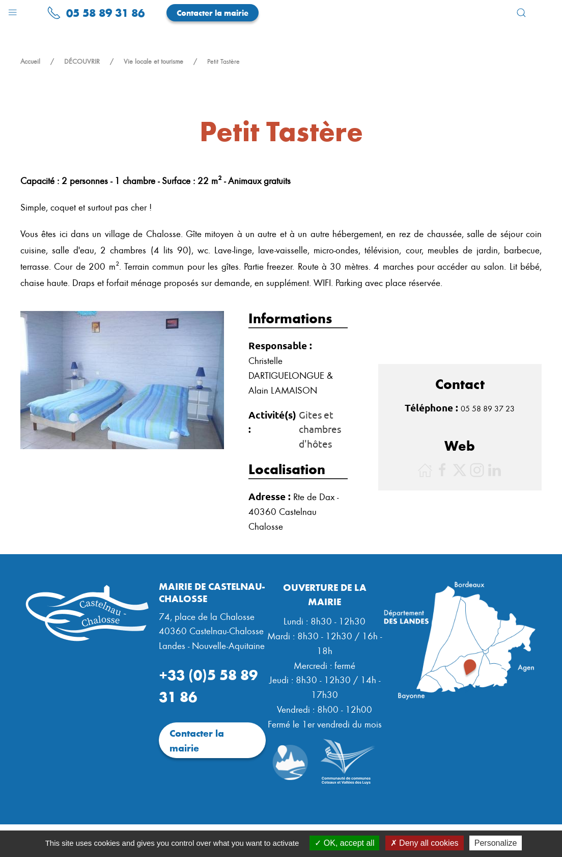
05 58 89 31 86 (96, 12)
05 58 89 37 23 (488, 408)
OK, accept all (344, 843)
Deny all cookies (424, 843)
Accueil (30, 61)
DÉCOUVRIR (82, 61)
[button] (12, 10)
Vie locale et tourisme (153, 61)
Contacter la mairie (212, 12)
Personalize (495, 843)
